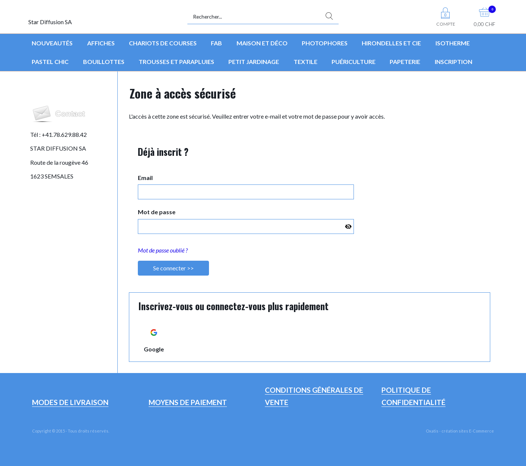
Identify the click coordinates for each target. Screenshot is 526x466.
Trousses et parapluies (176, 61)
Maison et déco (262, 42)
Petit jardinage (253, 61)
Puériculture (354, 61)
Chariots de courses (163, 42)
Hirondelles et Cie (391, 42)
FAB (216, 42)
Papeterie (405, 61)
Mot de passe (156, 211)
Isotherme (452, 42)
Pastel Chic (50, 61)
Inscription (453, 61)
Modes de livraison (70, 402)
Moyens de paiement (188, 402)
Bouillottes (103, 61)
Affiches (101, 42)
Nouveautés (52, 42)
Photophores (325, 42)
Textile (305, 61)
